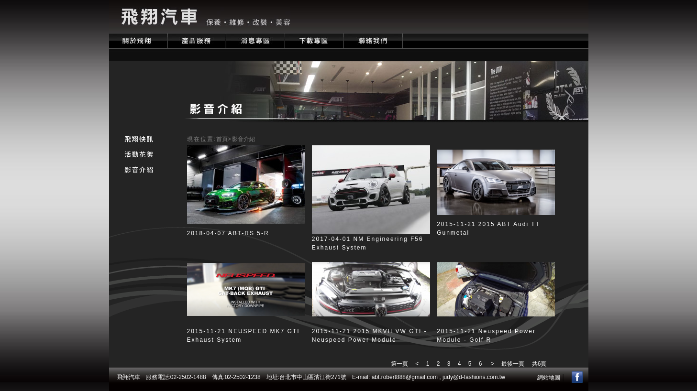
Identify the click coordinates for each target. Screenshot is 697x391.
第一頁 (399, 363)
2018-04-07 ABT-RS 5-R (228, 233)
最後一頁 (510, 363)
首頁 (222, 139)
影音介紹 (243, 139)
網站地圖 (548, 377)
